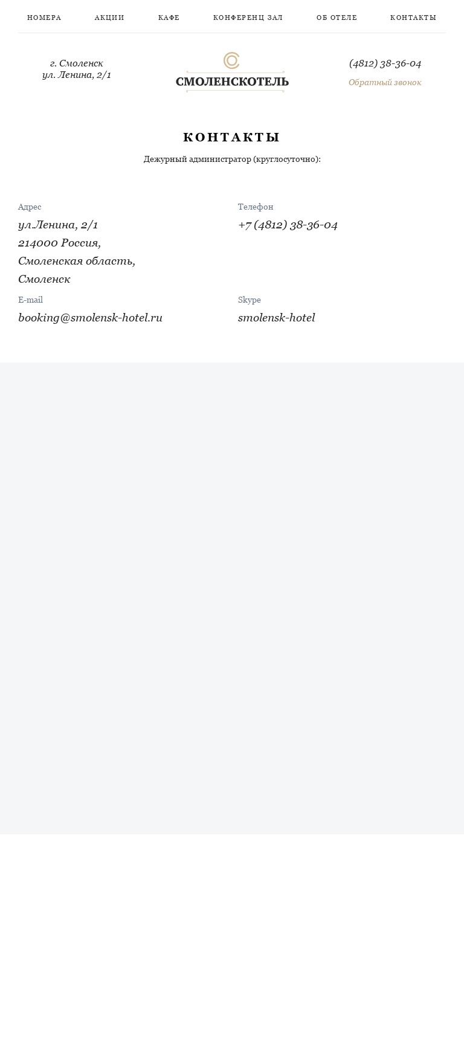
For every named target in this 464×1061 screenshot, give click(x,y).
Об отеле (337, 17)
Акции (109, 17)
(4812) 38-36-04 (385, 62)
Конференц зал (248, 17)
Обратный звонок (385, 82)
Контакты (413, 17)
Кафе (169, 17)
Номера (44, 17)
